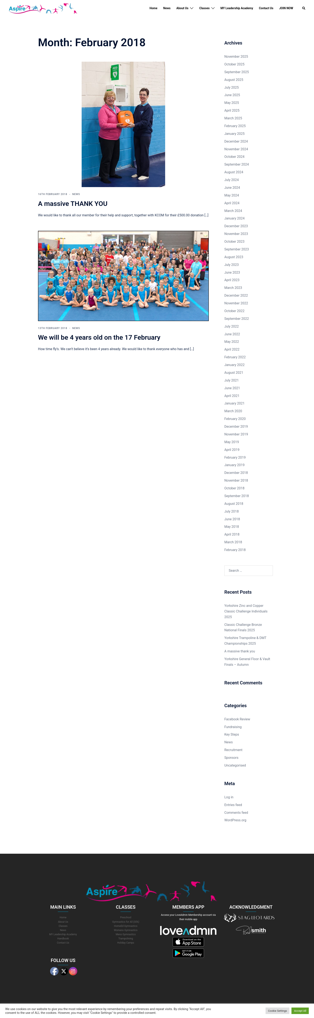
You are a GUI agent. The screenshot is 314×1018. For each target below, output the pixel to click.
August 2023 (233, 257)
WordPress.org (235, 820)
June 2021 (232, 388)
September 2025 (236, 72)
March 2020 (233, 411)
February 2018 (235, 550)
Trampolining (125, 938)
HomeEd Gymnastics (125, 926)
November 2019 (236, 434)
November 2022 (236, 303)
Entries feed (233, 805)
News (167, 8)
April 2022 (232, 349)
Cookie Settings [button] (277, 1010)
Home (153, 8)
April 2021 (232, 396)
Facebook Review (237, 719)
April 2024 (232, 203)
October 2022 (234, 311)
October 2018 (234, 488)
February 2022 (235, 357)
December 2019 (236, 427)
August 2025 (233, 80)
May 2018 (231, 527)
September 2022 (236, 319)
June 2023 (232, 272)
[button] (304, 8)
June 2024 (232, 188)
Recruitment (233, 750)
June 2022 (232, 334)
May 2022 (231, 342)
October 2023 (234, 242)
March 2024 (233, 211)
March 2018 (233, 542)
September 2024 (236, 164)
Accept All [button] (300, 1010)
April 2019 (232, 450)
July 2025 (231, 87)
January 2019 (234, 465)
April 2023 (232, 280)
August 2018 (233, 504)
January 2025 (234, 134)
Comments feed (236, 813)
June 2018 (232, 519)
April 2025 (232, 110)
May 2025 (231, 103)
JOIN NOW (286, 8)
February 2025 (235, 126)
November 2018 (236, 480)
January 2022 (234, 365)
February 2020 (235, 419)
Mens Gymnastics (126, 934)
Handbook (63, 938)
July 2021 (231, 380)
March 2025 (233, 118)
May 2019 (231, 442)
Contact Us (266, 8)
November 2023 (236, 234)
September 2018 (236, 496)
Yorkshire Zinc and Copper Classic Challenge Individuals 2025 (246, 611)
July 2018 (231, 511)
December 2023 (236, 226)
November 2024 (236, 149)
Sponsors (231, 758)
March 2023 (233, 288)
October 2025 (234, 64)
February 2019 (235, 457)
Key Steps (231, 734)
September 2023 (236, 249)
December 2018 (236, 473)
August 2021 (233, 373)
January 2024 (234, 218)
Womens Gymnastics (125, 930)
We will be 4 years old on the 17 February (99, 337)
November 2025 (236, 57)
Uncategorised (235, 765)
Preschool (125, 917)
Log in (228, 797)
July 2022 (231, 326)
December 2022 (236, 295)
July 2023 (231, 265)
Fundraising (233, 727)
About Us (182, 8)
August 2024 (233, 172)
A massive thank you (239, 651)
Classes (204, 8)
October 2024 (234, 157)
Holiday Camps (125, 942)
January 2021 (234, 403)
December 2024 (236, 141)
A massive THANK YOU (73, 204)
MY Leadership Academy (236, 8)
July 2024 (231, 180)
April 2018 (232, 534)
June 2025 (232, 95)
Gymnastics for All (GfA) (125, 921)
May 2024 (231, 195)
